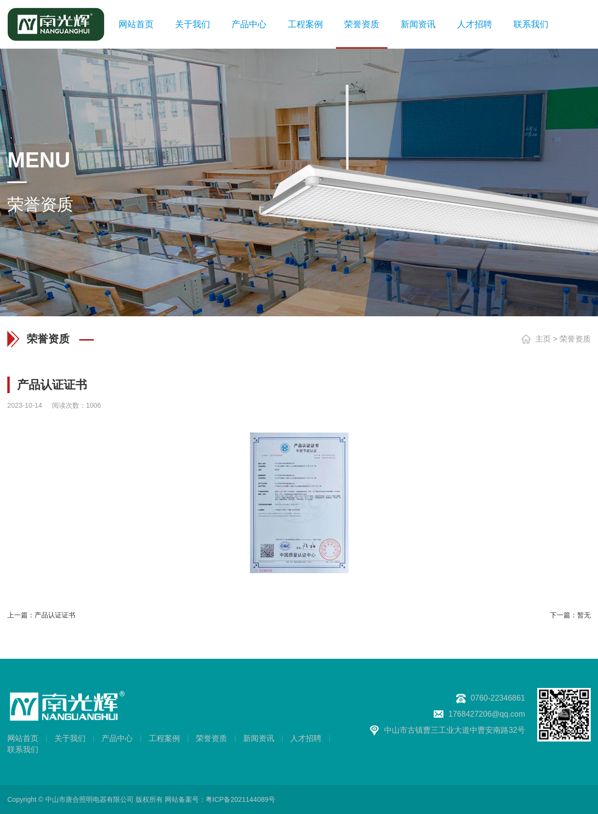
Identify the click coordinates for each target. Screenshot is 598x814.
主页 (543, 339)
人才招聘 (474, 24)
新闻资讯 (418, 24)
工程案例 (305, 24)
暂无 (584, 615)
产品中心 (248, 24)
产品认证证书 (55, 615)
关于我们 (192, 24)
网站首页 (136, 24)
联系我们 (530, 24)
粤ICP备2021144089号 (240, 799)
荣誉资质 (361, 24)
